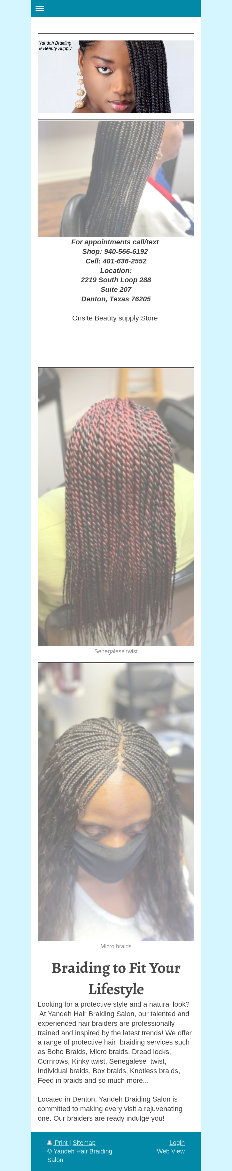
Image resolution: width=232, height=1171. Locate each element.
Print (58, 1142)
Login (177, 1142)
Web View (171, 1151)
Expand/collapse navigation (116, 8)
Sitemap (84, 1142)
